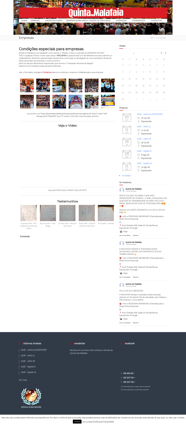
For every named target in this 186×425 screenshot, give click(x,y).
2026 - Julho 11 (143, 126)
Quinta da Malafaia (133, 189)
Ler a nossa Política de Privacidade (98, 421)
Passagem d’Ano (53, 20)
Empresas (121, 20)
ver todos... (127, 175)
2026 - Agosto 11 (144, 163)
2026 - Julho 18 (144, 139)
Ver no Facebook (124, 235)
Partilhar (136, 235)
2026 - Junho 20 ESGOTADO (150, 114)
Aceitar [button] (77, 422)
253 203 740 (128, 378)
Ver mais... (23, 380)
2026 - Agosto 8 (144, 151)
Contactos (156, 20)
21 (157, 85)
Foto (123, 231)
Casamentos (138, 20)
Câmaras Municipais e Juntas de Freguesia (88, 20)
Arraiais (35, 20)
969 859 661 (128, 373)
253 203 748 (128, 382)
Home (24, 20)
